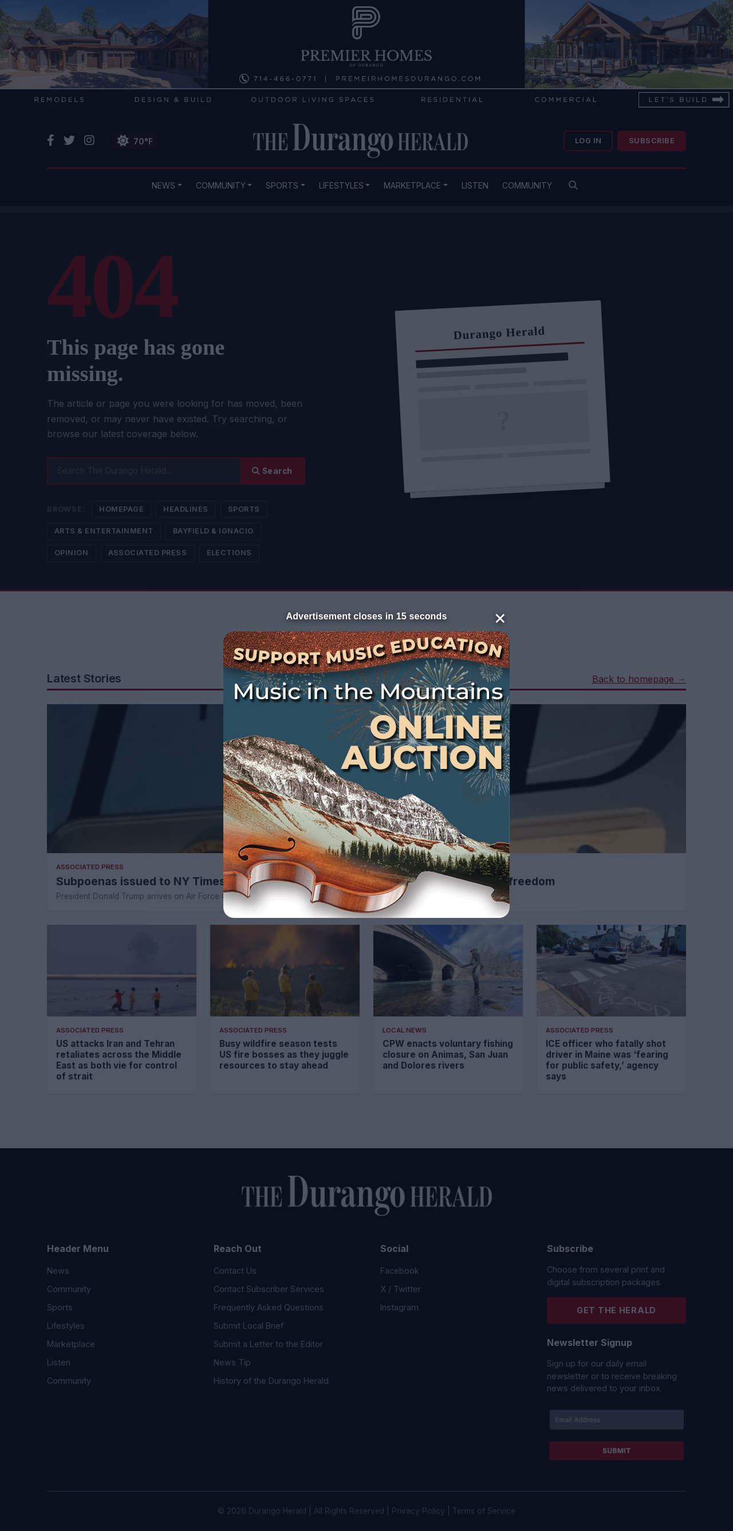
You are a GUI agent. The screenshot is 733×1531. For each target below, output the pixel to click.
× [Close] (500, 617)
